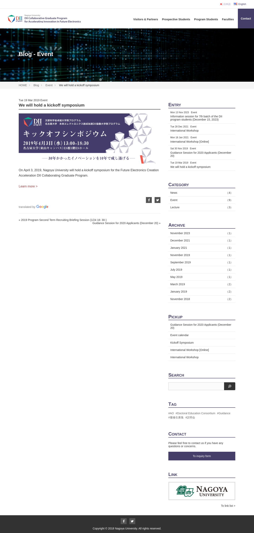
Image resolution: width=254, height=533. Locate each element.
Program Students (206, 19)
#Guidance (223, 413)
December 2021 (200, 240)
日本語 (225, 4)
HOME (23, 85)
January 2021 (200, 247)
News (200, 192)
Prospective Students (176, 19)
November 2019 (200, 255)
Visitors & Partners (145, 19)
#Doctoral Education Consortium (195, 413)
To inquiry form (202, 456)
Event (49, 85)
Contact (246, 18)
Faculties (228, 19)
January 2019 (200, 291)
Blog (36, 85)
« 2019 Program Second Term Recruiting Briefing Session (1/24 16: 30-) (63, 220)
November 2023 (200, 233)
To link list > (228, 505)
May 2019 (200, 277)
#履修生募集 (176, 417)
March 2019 (200, 284)
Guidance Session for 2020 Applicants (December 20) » (126, 223)
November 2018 (200, 299)
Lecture (200, 207)
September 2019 (200, 262)
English (240, 4)
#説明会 (190, 417)
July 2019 (200, 269)
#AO (171, 413)
